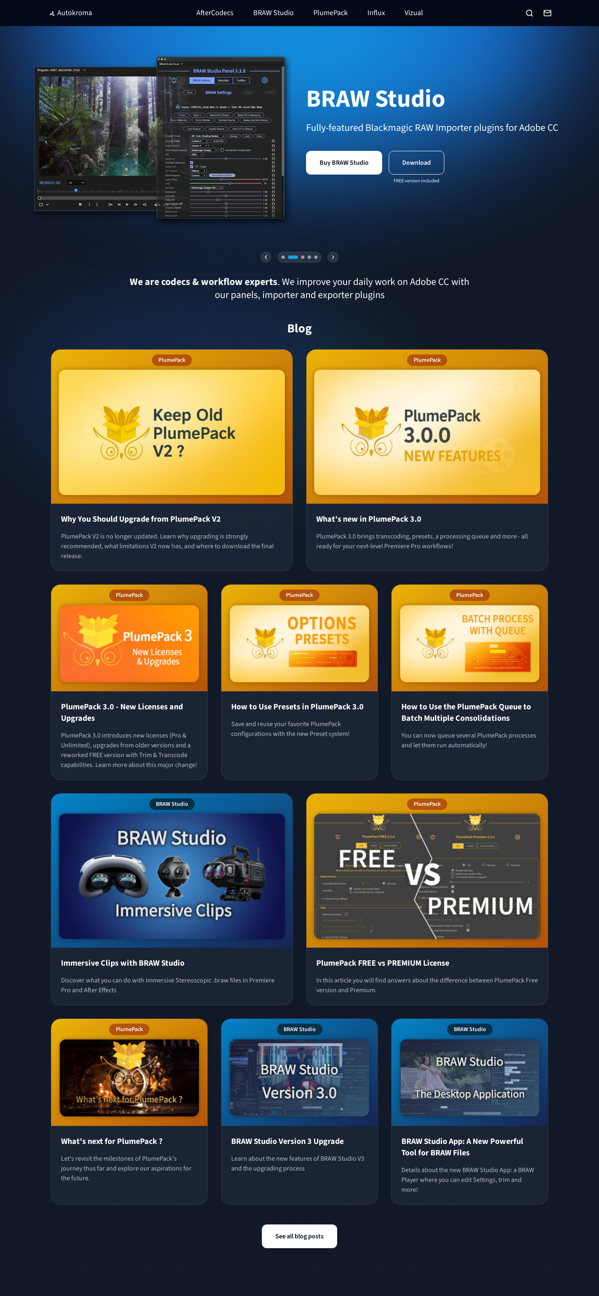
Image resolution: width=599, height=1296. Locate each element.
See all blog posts (299, 1236)
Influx (376, 13)
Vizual (414, 13)
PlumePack (330, 13)
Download (416, 162)
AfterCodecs (215, 13)
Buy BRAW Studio (344, 162)
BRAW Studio (273, 13)
